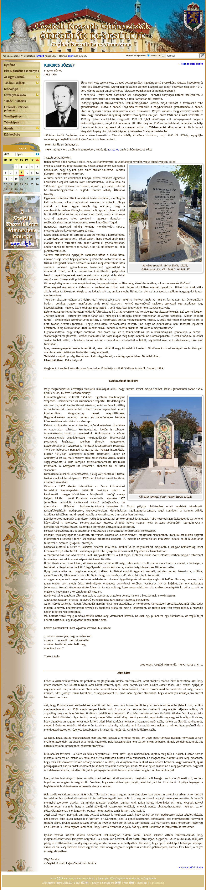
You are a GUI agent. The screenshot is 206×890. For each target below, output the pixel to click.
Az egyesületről (21, 77)
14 (10, 178)
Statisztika (158, 882)
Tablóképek (11, 122)
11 (32, 172)
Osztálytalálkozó (21, 95)
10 (26, 172)
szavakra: (156, 55)
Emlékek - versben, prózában (17, 108)
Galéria (21, 128)
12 (37, 172)
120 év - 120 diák (15, 101)
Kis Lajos (113, 149)
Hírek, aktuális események (21, 71)
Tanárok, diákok (21, 83)
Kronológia (11, 89)
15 (16, 178)
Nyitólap (9, 65)
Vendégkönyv (12, 116)
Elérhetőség (12, 134)
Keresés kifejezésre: (136, 55)
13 (5, 178)
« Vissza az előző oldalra (191, 64)
